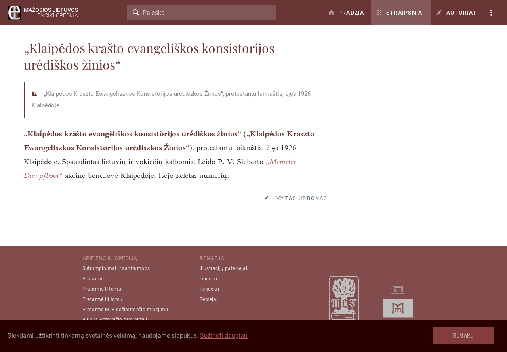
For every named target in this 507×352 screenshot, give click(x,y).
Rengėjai (209, 289)
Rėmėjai (209, 299)
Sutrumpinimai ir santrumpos (116, 268)
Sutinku (463, 335)
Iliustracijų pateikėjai (223, 268)
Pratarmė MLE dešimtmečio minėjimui (126, 309)
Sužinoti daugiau (224, 335)
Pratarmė (93, 279)
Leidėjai (208, 279)
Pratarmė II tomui (102, 289)
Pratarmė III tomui (103, 299)
